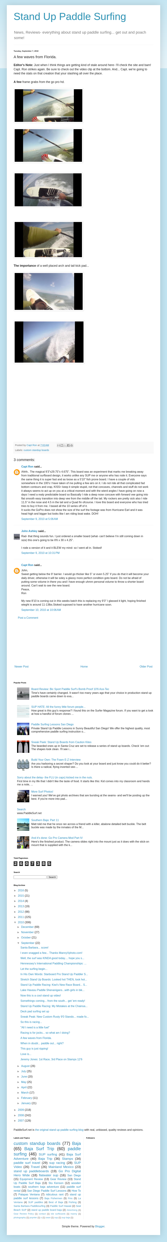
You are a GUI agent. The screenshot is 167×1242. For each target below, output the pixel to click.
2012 (21, 911)
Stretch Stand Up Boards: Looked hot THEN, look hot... (53, 979)
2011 (21, 917)
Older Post (146, 666)
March (25, 1092)
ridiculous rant (55, 1194)
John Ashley (29, 531)
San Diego (74, 1175)
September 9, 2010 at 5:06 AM (39, 519)
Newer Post (21, 666)
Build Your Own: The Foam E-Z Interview (56, 759)
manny (74, 1213)
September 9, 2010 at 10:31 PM (40, 552)
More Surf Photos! (42, 791)
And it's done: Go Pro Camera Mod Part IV (57, 837)
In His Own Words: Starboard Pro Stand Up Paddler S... (54, 974)
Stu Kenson (56, 1183)
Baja (76, 1143)
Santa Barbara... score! (34, 947)
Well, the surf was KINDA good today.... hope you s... (52, 958)
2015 (21, 895)
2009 (21, 1109)
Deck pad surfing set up (34, 1011)
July (24, 1071)
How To (76, 1190)
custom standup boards (36, 450)
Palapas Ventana (29, 1194)
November (27, 932)
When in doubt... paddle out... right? (42, 1043)
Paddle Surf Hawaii (60, 1206)
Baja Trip (45, 1158)
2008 (21, 1115)
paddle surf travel (27, 1163)
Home (84, 666)
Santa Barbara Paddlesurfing (29, 1206)
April (24, 1087)
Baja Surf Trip (39, 1148)
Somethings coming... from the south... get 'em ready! (52, 1000)
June (24, 1076)
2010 (21, 922)
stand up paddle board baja (46, 1210)
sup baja (66, 1217)
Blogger (99, 1226)
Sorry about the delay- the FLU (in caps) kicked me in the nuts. (55, 777)
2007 (21, 1120)
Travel (35, 1167)
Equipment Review (31, 1179)
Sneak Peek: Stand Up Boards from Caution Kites (61, 742)
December (27, 926)
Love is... (25, 1054)
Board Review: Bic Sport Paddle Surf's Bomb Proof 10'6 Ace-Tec (70, 689)
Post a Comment (28, 617)
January (26, 1103)
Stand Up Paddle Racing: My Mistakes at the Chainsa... (54, 1006)
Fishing (73, 1202)
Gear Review (58, 1179)
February (27, 1097)
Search (21, 809)
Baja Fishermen (53, 1198)
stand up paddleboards (31, 1171)
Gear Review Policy (24, 1213)
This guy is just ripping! (34, 1048)
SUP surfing (48, 1154)
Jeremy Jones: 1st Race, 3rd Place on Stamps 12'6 (51, 1059)
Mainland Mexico (60, 1167)
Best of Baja (56, 1202)
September (28, 943)
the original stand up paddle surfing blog (59, 1129)
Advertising (72, 1210)
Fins (70, 1198)
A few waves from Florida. (36, 1038)
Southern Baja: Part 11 (45, 820)
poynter (33, 1217)
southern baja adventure (43, 1186)
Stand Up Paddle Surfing (70, 16)
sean (48, 1217)
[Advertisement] (83, 642)
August (25, 1066)
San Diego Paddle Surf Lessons (46, 1190)
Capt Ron (27, 466)
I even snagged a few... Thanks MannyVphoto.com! (51, 952)
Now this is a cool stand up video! (40, 995)
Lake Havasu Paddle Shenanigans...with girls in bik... (52, 990)
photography (20, 1217)
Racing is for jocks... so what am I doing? (45, 1032)
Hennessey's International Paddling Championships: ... (53, 963)
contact (42, 1213)
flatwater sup (48, 1175)
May (24, 1082)
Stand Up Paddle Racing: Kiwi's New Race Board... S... (53, 984)
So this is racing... (31, 1022)
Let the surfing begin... (33, 968)
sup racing (57, 1163)
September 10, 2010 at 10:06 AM (41, 609)
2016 (21, 890)
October (26, 937)
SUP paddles (35, 1202)
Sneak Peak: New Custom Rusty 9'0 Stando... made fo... (54, 1016)
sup (56, 1217)
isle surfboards (58, 1213)
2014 (21, 901)
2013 (21, 906)
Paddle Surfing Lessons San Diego (52, 724)
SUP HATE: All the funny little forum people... (58, 706)
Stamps (67, 1158)
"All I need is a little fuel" (35, 1027)
